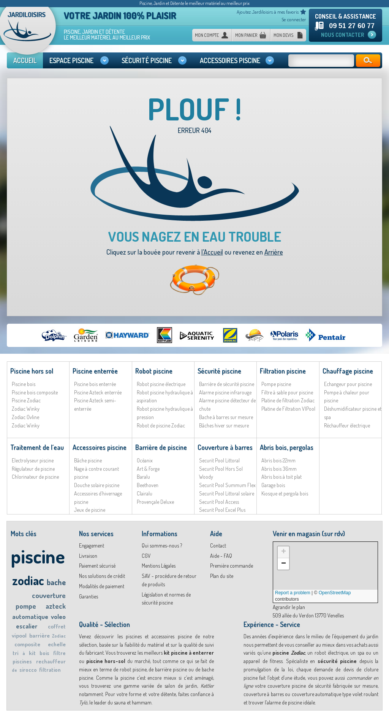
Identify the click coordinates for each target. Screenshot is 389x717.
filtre (59, 653)
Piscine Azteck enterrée (98, 392)
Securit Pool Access (219, 502)
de (14, 670)
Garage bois (273, 485)
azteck (56, 606)
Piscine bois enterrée (95, 384)
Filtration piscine (283, 371)
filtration (50, 669)
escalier (26, 626)
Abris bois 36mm (279, 468)
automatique (30, 616)
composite (27, 644)
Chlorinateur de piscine (35, 476)
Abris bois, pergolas (286, 447)
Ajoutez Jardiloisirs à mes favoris (268, 12)
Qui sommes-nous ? (162, 545)
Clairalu (144, 493)
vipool (19, 635)
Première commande (231, 565)
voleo (58, 616)
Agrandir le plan (289, 607)
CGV (146, 555)
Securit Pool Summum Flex (227, 485)
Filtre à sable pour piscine (287, 392)
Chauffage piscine (348, 371)
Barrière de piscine (161, 447)
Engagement (91, 545)
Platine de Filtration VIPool (288, 408)
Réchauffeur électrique (347, 425)
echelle (57, 644)
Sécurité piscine (219, 371)
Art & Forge (148, 468)
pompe (26, 606)
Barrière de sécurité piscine (226, 384)
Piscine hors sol (31, 371)
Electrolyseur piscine (33, 460)
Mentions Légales (159, 565)
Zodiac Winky (26, 408)
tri (16, 653)
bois (44, 653)
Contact (218, 545)
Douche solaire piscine (96, 485)
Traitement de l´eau (37, 447)
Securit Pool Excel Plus (222, 509)
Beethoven (147, 485)
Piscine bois (23, 384)
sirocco (28, 669)
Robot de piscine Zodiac (161, 425)
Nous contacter (342, 35)
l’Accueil (212, 252)
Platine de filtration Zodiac (288, 400)
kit (32, 653)
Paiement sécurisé (97, 565)
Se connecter (293, 19)
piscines (22, 661)
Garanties (88, 596)
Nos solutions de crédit (102, 576)
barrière (39, 635)
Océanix (145, 460)
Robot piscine (153, 371)
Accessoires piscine (100, 447)
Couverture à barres (225, 447)
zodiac (28, 580)
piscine (38, 556)
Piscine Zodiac (26, 400)
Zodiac (59, 636)
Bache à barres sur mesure (226, 417)
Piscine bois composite (35, 392)
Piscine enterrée (95, 371)
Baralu (143, 476)
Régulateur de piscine (33, 468)
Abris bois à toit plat (281, 476)
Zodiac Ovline (25, 417)
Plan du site (221, 576)
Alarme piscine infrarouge (225, 392)
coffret (57, 626)
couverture (49, 595)
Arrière (273, 252)
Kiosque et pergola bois (284, 493)
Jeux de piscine (89, 509)
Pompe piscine (276, 384)
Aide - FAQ (221, 555)
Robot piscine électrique (161, 384)
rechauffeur (51, 661)
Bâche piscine (88, 460)
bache (56, 582)
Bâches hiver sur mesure (224, 425)
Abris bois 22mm (278, 460)
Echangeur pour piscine (348, 384)
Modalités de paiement (101, 586)
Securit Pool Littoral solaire (226, 493)
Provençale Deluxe (155, 502)
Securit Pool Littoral (219, 460)
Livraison (88, 555)
